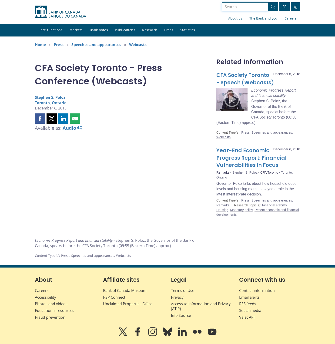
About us (235, 18)
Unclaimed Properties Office (127, 303)
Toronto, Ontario (51, 102)
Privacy (177, 297)
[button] (40, 118)
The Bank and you (263, 18)
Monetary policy (241, 210)
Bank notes (99, 30)
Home (40, 44)
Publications (125, 30)
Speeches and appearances (96, 44)
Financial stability (274, 205)
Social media (250, 310)
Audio (72, 128)
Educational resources (54, 310)
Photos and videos (51, 303)
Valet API (247, 317)
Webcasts (138, 44)
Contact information (257, 290)
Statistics (187, 30)
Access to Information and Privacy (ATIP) (201, 306)
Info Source (181, 315)
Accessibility (45, 297)
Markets (76, 30)
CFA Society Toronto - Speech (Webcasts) (245, 79)
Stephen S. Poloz (50, 97)
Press (168, 30)
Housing (222, 210)
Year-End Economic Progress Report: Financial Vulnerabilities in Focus (251, 158)
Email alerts (249, 297)
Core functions (50, 30)
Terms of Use (182, 290)
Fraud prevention (50, 317)
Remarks (222, 205)
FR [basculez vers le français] (284, 6)
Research (149, 30)
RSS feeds (247, 303)
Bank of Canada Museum (125, 290)
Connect (114, 297)
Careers (291, 18)
